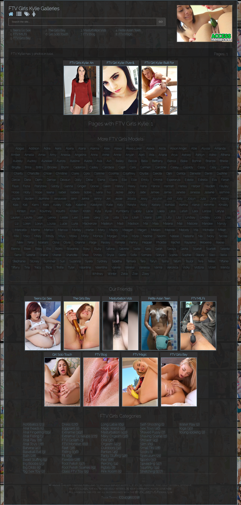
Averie (88, 161)
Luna (75, 223)
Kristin (87, 211)
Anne (105, 155)
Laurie (28, 217)
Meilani (155, 230)
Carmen (145, 167)
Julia (203, 198)
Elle (124, 180)
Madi (120, 223)
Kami (35, 205)
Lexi (75, 217)
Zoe (135, 274)
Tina (27, 267)
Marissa (63, 230)
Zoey (145, 274)
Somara (146, 255)
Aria (151, 155)
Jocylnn (157, 198)
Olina (56, 242)
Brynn (65, 167)
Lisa (227, 217)
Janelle (180, 192)
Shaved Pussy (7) (152, 432)
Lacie (149, 211)
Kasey (57, 205)
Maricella (21, 230)
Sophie (186, 255)
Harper (196, 186)
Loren (27, 223)
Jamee (154, 192)
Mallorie (192, 223)
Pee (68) (107, 460)
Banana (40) (32, 448)
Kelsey (156, 205)
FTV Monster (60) (75, 444)
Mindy (50, 236)
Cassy (201, 167)
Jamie (167, 192)
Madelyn (107, 223)
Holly (27, 192)
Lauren (15, 217)
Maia (155, 223)
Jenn (74, 198)
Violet (212, 267)
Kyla (98, 211)
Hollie (15, 192)
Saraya (171, 249)
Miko (26, 236)
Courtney (129, 173)
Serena (30, 255)
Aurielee (46, 161)
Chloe (48, 173)
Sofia (133, 255)
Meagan (128, 230)
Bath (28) (29, 456)
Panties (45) (109, 452)
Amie (41, 155)
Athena (225, 155)
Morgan (112, 236)
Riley (38, 249)
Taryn (153, 261)
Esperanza (173, 180)
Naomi (161, 236)
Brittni (39, 167)
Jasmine (224, 192)
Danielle (195, 173)
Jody (179, 198)
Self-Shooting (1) (152, 424)
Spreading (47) (151, 463)
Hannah (169, 186)
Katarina (81, 205)
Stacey (200, 255)
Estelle (189, 180)
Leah (40, 217)
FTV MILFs (20, 34)
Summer (49, 261)
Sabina (110, 249)
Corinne (99, 173)
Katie (110, 205)
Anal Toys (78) (33, 444)
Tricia (49, 267)
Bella (144, 161)
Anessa (65, 155)
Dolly (78, 180)
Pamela (120, 242)
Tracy (37, 267)
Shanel (56, 255)
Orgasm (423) (111, 444)
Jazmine (43, 198)
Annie (117, 155)
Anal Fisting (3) (33, 436)
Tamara (131, 261)
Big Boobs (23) (33, 463)
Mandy (221, 223)
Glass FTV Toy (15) (75, 471)
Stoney (34, 261)
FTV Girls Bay (22, 38)
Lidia (116, 217)
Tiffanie (224, 261)
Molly (85, 236)
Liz (17, 223)
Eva (214, 180)
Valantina (85, 267)
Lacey (138, 211)
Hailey (119, 186)
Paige (93, 242)
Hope (38, 192)
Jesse (118, 198)
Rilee (27, 249)
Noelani (43, 242)
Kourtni (60, 211)
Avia (99, 161)
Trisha (60, 267)
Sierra (122, 255)
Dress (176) (70, 424)
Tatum (177, 261)
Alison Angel (178, 148)
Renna (15, 249)
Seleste (225, 249)
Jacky (131, 192)
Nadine (147, 236)
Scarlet (197, 249)
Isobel (87, 192)
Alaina (70, 148)
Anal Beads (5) (33, 428)
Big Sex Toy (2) (34, 471)
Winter (112, 274)
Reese (220, 242)
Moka (73, 236)
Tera (200, 261)
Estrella (203, 180)
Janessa (195, 192)
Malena (168, 223)
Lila (125, 217)
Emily (145, 180)
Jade (143, 192)
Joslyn (191, 198)
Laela (161, 211)
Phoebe (161, 242)
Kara (46, 205)
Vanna (158, 267)
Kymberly (122, 211)
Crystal (144, 173)
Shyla (110, 255)
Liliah (135, 217)
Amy (53, 155)
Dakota (157, 173)
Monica (98, 236)
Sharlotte (71, 255)
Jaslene (209, 192)
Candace (108, 167)
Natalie (174, 236)
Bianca (171, 161)
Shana (44, 255)
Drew (89, 180)
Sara (148, 249)
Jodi (169, 198)
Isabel (62, 192)
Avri (109, 161)
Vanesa (129, 267)
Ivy (109, 192)
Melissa (170, 230)
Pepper (147, 242)
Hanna (155, 186)
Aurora (61, 161)
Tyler (71, 267)
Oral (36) (107, 440)
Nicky (210, 236)
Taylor (189, 261)
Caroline (160, 167)
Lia (106, 217)
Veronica (172, 267)
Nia (200, 236)
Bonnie (196, 161)
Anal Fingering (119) (37, 432)
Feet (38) (68, 448)
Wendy (225, 267)
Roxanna (72, 249)
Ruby (97, 249)
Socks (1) (146, 452)
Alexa (118, 148)
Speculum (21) (150, 456)
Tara (142, 261)
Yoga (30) (186, 428)
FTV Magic (125, 34)
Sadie (136, 249)
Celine (225, 167)
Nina (31, 242)
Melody (184, 230)
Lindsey (205, 217)
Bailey (120, 161)
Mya (124, 236)
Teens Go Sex (22, 30)
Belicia (132, 161)
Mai (145, 223)
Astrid (212, 155)
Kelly (144, 205)
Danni (208, 173)
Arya (174, 155)
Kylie (108, 211)
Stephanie (18, 261)
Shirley (97, 255)
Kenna (183, 205)
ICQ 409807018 (129, 497)
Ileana (50, 192)
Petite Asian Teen (129, 30)
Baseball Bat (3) (34, 452)
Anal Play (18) (32, 440)
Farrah (225, 180)
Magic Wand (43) (113, 428)
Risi (48, 249)
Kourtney (46, 211)
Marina (35, 230)
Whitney (97, 274)
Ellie (134, 180)
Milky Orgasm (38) (114, 436)
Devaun (65, 180)
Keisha (132, 205)
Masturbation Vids (94, 30)
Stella (223, 255)
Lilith (159, 217)
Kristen (74, 211)
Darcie (16, 180)
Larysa (220, 211)
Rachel (175, 242)
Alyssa (205, 148)
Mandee (207, 223)
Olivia (67, 242)
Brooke (52, 167)
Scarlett (211, 249)
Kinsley (223, 205)
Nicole (223, 236)
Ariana (163, 155)
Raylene (189, 242)
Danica (181, 173)
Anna (94, 155)
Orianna (80, 242)
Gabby (55, 186)
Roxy (86, 249)
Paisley (105, 242)
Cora (86, 173)
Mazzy (113, 230)
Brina (28, 167)
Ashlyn (200, 155)
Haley (132, 186)
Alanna (94, 148)
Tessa (211, 261)
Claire (75, 173)
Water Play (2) (189, 424)
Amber (15, 155)
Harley (183, 186)
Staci (212, 255)
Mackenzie (90, 223)
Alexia (150, 148)
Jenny (98, 198)
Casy (213, 167)
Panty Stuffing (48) (114, 456)
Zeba (124, 274)
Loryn (39, 223)
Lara (195, 211)
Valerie (116, 267)
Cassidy (188, 167)
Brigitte (16, 167)
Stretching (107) (151, 471)
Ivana (99, 192)
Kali (25, 205)
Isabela (74, 192)
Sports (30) (148, 460)
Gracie (94, 186)
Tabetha (117, 261)
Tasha (165, 261)
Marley (76, 230)
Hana (143, 186)
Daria (27, 180)
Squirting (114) (150, 467)
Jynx (213, 198)
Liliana (147, 217)
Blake (184, 161)
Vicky (186, 267)
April (142, 155)
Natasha (188, 236)
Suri (62, 261)
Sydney (102, 261)
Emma (157, 180)
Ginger (81, 186)
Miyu (62, 236)
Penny (133, 242)
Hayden (210, 186)
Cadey (94, 167)
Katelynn (96, 205)
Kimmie (209, 205)
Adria (47, 148)
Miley (37, 236)
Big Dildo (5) (32, 467)
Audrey (32, 161)
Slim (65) (146, 444)
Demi (38, 180)
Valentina (101, 267)
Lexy (97, 217)
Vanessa (144, 267)
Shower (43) (149, 440)
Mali (180, 223)
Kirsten (21, 211)
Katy (120, 205)
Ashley (186, 155)
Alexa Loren (134, 148)
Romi (58, 249)
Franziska (40, 186)
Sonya (160, 255)
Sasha (184, 249)
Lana (172, 211)
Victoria (199, 267)
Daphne (222, 173)
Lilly (169, 217)
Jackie (119, 192)
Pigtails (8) (108, 467)
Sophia (173, 255)
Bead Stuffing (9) (35, 460)
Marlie (90, 230)
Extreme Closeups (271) (79, 436)
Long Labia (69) (112, 424)
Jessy (144, 198)
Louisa (51, 223)
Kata (68, 205)
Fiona (26, 186)
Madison (133, 223)
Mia (196, 230)
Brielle (224, 161)
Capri (122, 167)
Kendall (170, 205)
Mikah (222, 230)
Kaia (15, 205)
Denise (51, 180)
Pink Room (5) (111, 471)
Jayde (16, 198)
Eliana (113, 180)
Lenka (52, 217)
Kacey (225, 198)
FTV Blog (89, 34)
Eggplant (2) (70, 428)
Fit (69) (67, 456)
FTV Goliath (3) (73, 440)
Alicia (162, 148)
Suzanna (75, 261)
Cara (133, 167)
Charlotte (33, 173)
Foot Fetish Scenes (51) (79, 467)
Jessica (131, 198)
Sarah (159, 249)
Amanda (220, 148)
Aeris (58, 148)
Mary (101, 230)
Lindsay (190, 217)
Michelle (208, 230)
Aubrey (18, 161)
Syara (89, 261)
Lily (178, 217)
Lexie (85, 217)
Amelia (29, 155)
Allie (194, 148)
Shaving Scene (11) (153, 436)
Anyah (130, 155)
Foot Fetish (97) (73, 463)
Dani (169, 173)
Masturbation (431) (114, 432)
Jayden (29, 198)
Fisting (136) (70, 452)
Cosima (114, 173)
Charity (18, 173)
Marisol (49, 230)
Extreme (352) (72, 432)
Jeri (108, 198)
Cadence (79, 167)
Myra (135, 236)
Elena (101, 180)
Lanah (184, 211)
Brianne (211, 161)
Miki (16, 236)
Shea (85, 255)
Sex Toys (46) (150, 428)
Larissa (206, 211)
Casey (175, 167)
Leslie (64, 217)
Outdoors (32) (111, 448)
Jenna (85, 198)
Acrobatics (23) (33, 424)
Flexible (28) (71, 460)
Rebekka (205, 242)
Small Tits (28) (150, 448)
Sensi (17, 255)
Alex (107, 148)
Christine (61, 173)
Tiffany (15, 267)
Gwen (107, 186)
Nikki (20, 242)
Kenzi (196, 205)
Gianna (68, 186)
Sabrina (124, 249)
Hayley (224, 186)
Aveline (75, 161)
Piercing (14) (109, 463)
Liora (218, 217)
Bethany (157, 161)
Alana (82, 148)
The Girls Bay (56, 30)
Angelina (80, 155)
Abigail (19, 148)
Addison (34, 148)
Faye (15, 186)
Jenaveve (60, 198)
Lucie (63, 223)
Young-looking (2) (192, 432)
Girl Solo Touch (58, 34)
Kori (32, 211)
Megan (142, 230)
